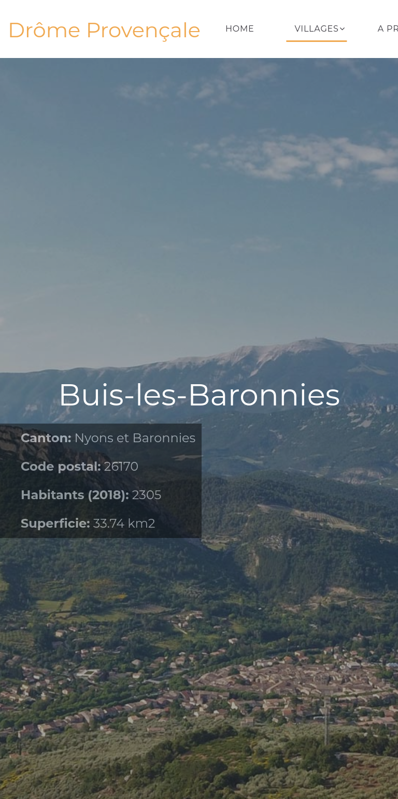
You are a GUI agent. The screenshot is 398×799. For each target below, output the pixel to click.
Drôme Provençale (104, 30)
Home (239, 29)
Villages (317, 29)
